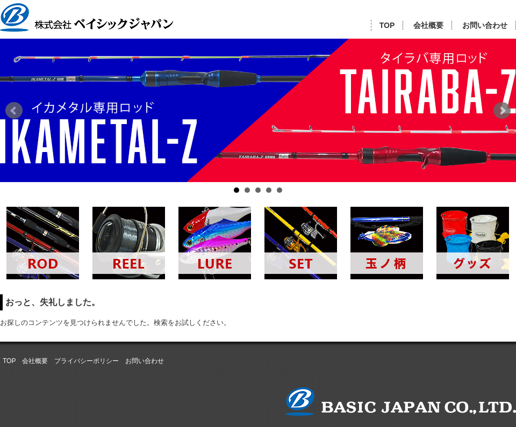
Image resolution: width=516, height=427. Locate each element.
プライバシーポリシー (86, 361)
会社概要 (428, 25)
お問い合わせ (484, 25)
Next (502, 110)
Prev (14, 110)
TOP (387, 25)
